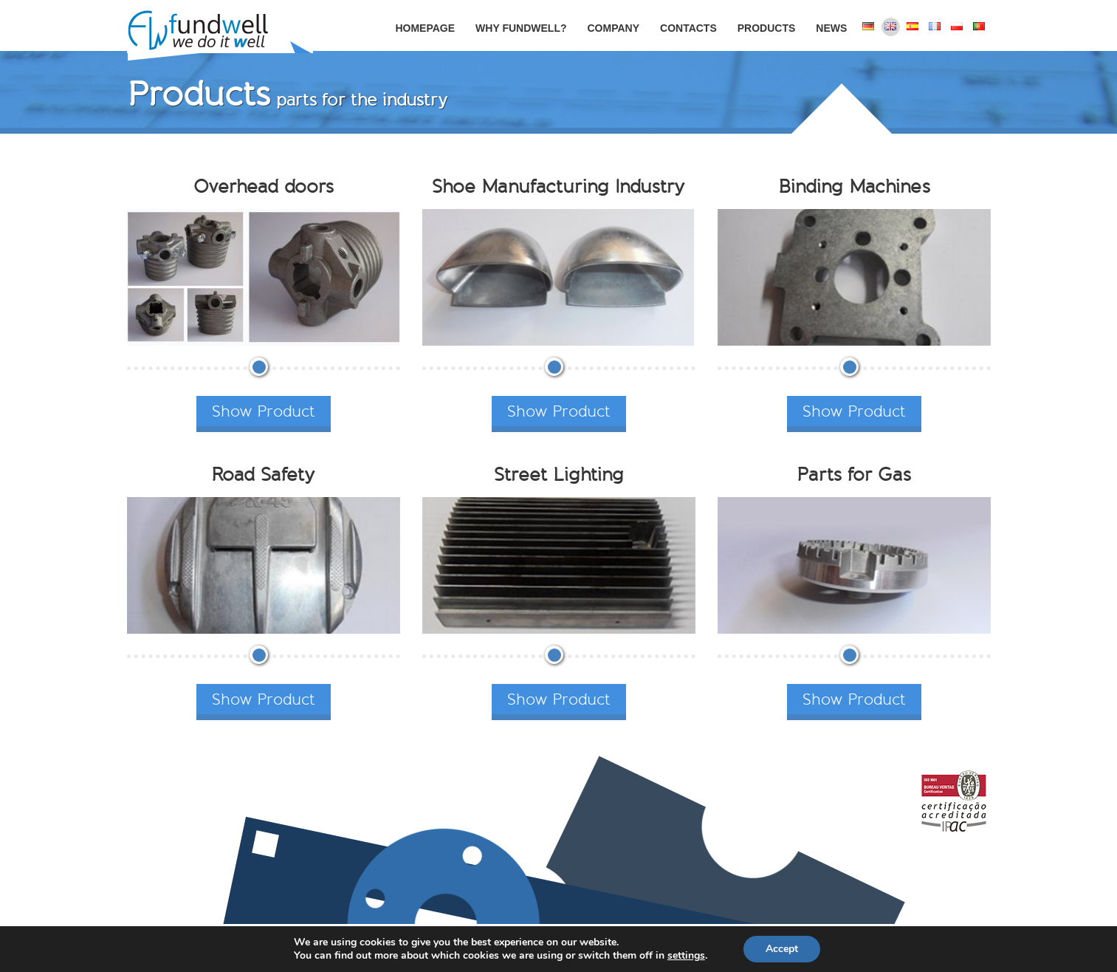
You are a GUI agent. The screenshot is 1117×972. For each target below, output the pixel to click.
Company (613, 28)
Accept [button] (782, 949)
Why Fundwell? (520, 28)
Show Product (263, 411)
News (831, 28)
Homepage (425, 28)
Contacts (688, 28)
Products (767, 28)
